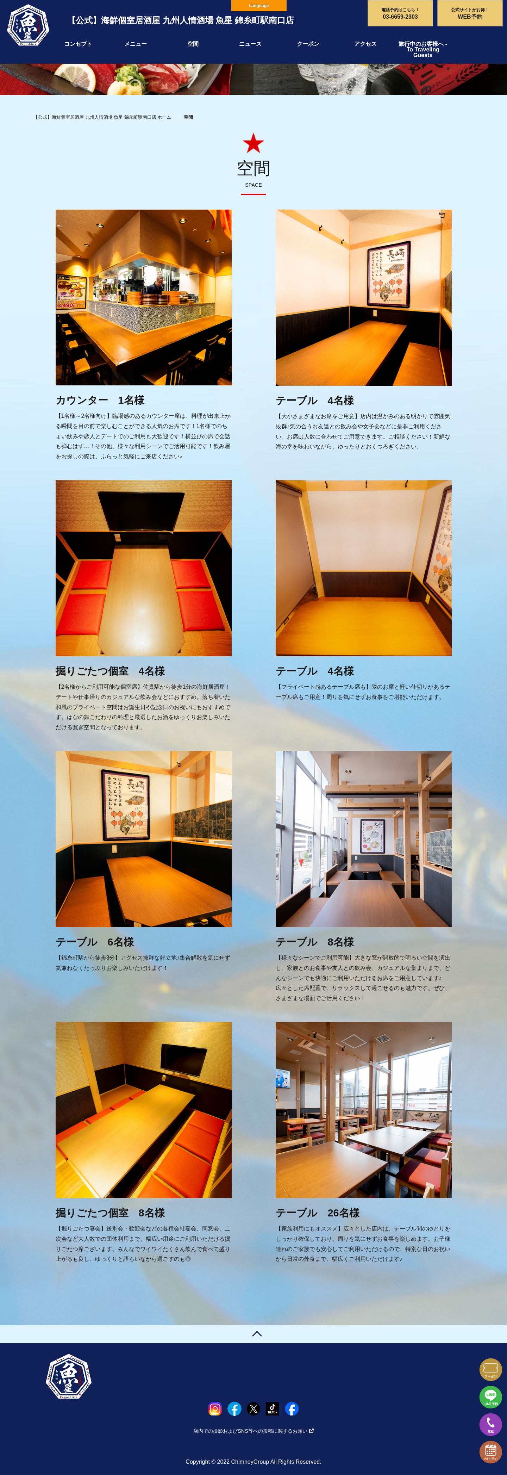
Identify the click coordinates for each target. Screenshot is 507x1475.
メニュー (135, 44)
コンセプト (78, 44)
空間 (193, 44)
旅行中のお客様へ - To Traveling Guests (423, 49)
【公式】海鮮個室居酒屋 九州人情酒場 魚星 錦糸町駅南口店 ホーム (102, 117)
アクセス (365, 44)
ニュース (250, 44)
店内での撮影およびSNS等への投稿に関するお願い (253, 1431)
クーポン (308, 44)
